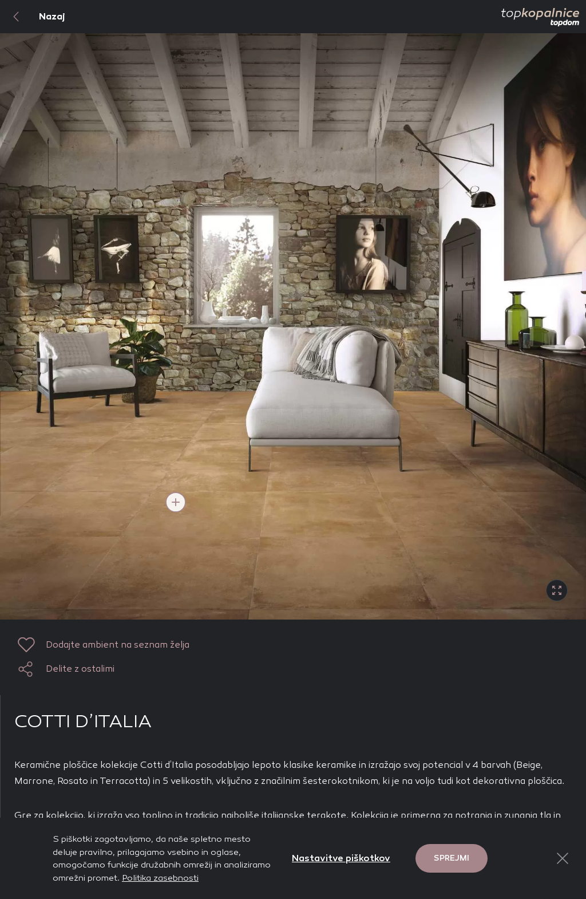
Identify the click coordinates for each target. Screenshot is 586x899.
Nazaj (32, 16)
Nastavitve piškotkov (341, 858)
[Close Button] (562, 858)
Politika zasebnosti (160, 878)
